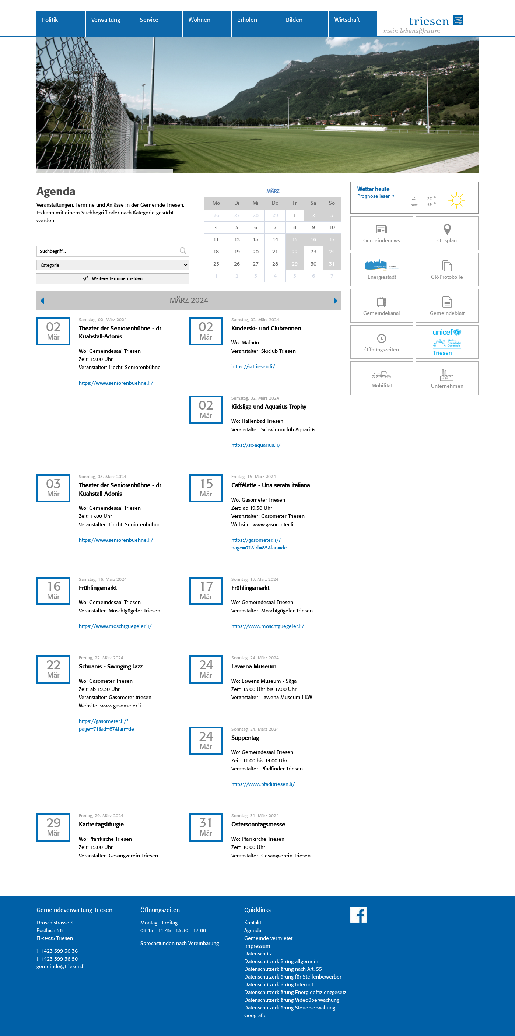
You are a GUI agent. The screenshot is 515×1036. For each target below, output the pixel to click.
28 (256, 215)
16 (313, 239)
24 (332, 251)
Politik (50, 20)
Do (275, 203)
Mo (216, 203)
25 (216, 264)
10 (332, 227)
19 (237, 251)
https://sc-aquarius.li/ (255, 445)
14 (275, 239)
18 (216, 251)
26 (216, 215)
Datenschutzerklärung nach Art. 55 (283, 969)
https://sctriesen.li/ (253, 366)
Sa (313, 203)
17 (332, 239)
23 (313, 251)
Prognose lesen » (376, 196)
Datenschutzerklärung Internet (278, 984)
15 (295, 239)
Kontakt (252, 923)
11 (216, 239)
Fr (294, 203)
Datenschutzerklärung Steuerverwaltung (289, 1008)
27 (237, 215)
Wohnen (199, 20)
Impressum (257, 946)
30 (313, 264)
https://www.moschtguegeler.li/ (115, 626)
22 (295, 251)
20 (256, 251)
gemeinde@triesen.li (60, 966)
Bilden (294, 20)
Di (236, 203)
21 (275, 251)
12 (237, 239)
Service (149, 20)
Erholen (247, 20)
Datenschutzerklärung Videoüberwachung (291, 1000)
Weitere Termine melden (113, 278)
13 (255, 239)
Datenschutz (258, 953)
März (272, 191)
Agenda (252, 930)
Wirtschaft (347, 20)
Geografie (255, 1015)
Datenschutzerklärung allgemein (281, 961)
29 (275, 215)
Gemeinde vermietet (268, 938)
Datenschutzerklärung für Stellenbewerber (292, 977)
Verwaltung (105, 20)
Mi (256, 203)
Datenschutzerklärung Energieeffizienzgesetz (295, 992)
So (332, 203)
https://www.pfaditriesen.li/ (263, 784)
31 (332, 264)
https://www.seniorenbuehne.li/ (116, 383)
